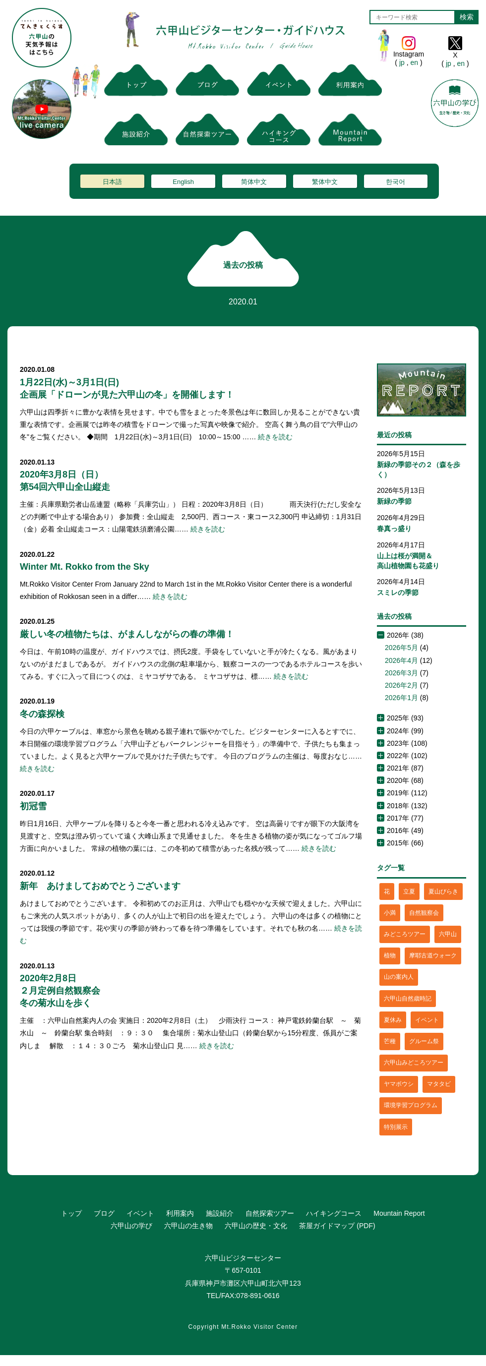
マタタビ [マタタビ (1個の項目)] (439, 1083)
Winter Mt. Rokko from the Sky (84, 567)
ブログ (104, 1213)
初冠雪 (33, 806)
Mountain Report (399, 1213)
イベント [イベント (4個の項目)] (427, 1019)
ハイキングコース (334, 1213)
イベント (140, 1213)
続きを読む (275, 437)
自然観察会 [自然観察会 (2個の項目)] (424, 912)
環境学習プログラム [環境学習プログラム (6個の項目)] (410, 1105)
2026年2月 (401, 685)
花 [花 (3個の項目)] (387, 891)
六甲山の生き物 (188, 1226)
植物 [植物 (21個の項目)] (390, 955)
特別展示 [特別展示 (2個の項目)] (396, 1127)
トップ (71, 1213)
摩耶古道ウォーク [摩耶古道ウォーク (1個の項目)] (433, 955)
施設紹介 (220, 1213)
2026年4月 (401, 660)
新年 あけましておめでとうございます (100, 886)
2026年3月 (401, 673)
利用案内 (180, 1213)
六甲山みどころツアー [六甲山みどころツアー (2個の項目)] (413, 1062)
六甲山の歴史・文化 (256, 1226)
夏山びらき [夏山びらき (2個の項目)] (443, 891)
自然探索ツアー (269, 1213)
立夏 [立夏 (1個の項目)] (409, 891)
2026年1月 (401, 698)
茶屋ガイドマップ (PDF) (337, 1226)
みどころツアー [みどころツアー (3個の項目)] (404, 934)
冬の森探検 (42, 714)
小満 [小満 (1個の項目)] (390, 912)
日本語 (112, 181)
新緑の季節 (394, 501)
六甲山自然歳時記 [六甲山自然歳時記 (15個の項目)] (407, 998)
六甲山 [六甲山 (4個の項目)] (448, 934)
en (414, 62)
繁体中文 (325, 181)
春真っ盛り (394, 529)
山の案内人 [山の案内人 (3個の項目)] (399, 976)
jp (402, 62)
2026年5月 (401, 648)
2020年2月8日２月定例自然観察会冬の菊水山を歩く (60, 990)
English (183, 181)
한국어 (395, 181)
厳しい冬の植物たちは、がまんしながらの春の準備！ (127, 634)
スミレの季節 (398, 592)
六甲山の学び (131, 1226)
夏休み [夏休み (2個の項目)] (393, 1019)
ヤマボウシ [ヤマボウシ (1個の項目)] (399, 1083)
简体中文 (254, 181)
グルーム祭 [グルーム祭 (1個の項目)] (424, 1041)
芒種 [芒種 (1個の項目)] (390, 1041)
